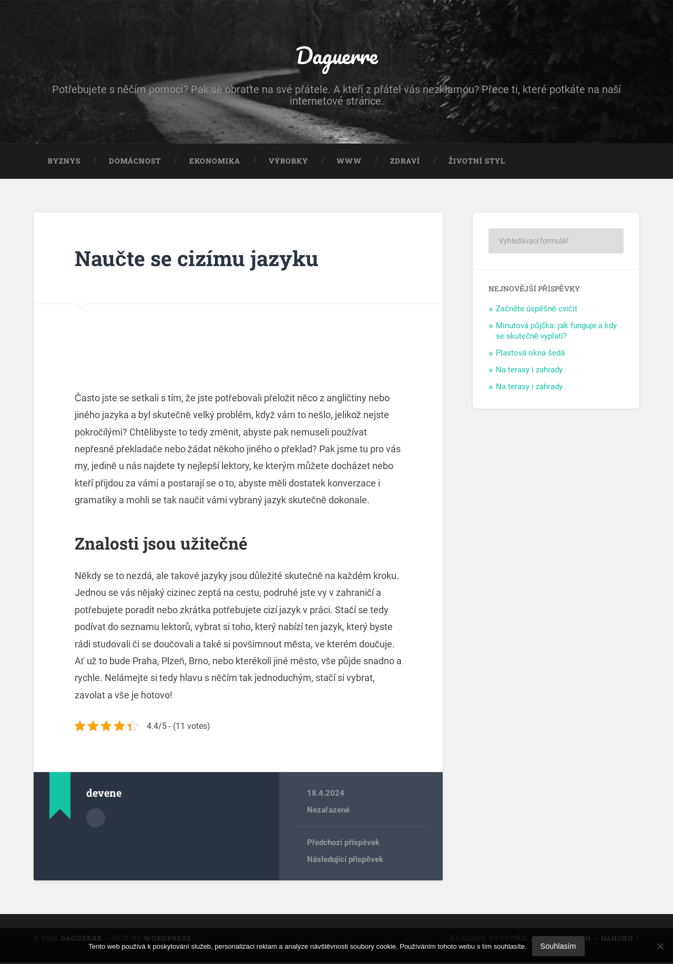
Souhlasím (558, 946)
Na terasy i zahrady (529, 371)
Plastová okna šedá (530, 354)
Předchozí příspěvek (343, 843)
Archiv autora (95, 818)
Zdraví (405, 162)
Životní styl (476, 162)
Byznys (64, 162)
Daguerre (336, 55)
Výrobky (288, 162)
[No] (660, 946)
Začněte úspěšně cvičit (536, 309)
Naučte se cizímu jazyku (199, 259)
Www (349, 162)
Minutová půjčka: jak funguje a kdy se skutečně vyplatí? (556, 332)
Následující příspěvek (345, 860)
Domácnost (135, 162)
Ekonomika (214, 162)
